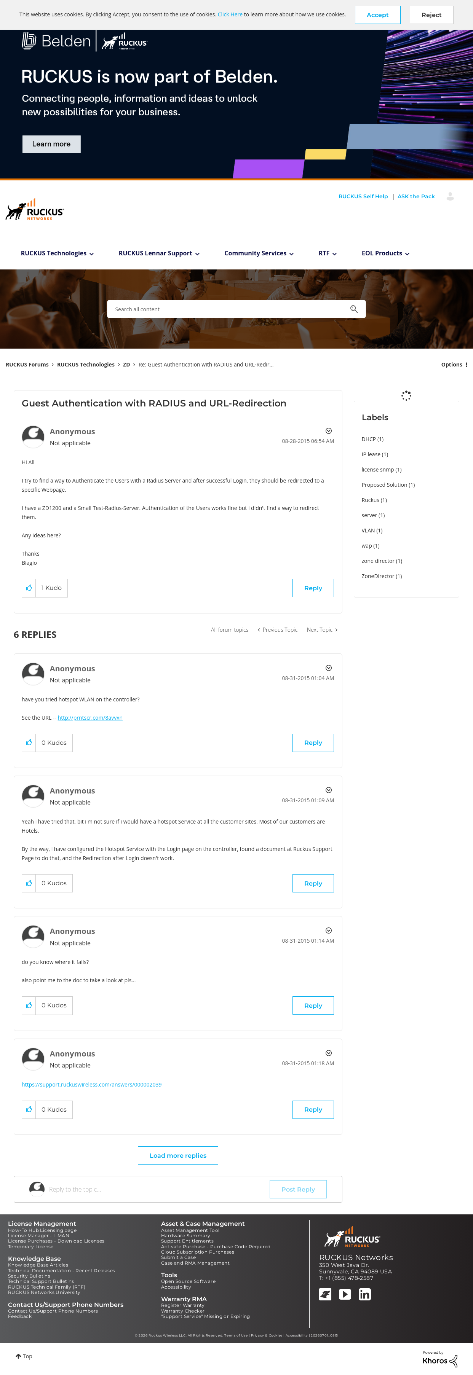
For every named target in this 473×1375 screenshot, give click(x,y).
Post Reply (298, 1189)
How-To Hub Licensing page (42, 1230)
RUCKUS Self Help (363, 196)
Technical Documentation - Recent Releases (61, 1270)
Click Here (230, 14)
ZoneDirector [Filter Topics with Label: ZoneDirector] (378, 576)
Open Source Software (188, 1281)
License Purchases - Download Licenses (56, 1241)
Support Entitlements (187, 1241)
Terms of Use (236, 1335)
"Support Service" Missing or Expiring (205, 1316)
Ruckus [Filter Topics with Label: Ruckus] (371, 499)
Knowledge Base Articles (38, 1265)
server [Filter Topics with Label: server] (369, 515)
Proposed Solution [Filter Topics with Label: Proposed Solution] (384, 484)
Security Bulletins (29, 1276)
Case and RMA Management (195, 1263)
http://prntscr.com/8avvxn (90, 717)
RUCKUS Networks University (44, 1292)
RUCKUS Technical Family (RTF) (47, 1287)
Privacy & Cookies (267, 1335)
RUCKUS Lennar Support (155, 253)
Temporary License (31, 1246)
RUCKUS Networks (356, 1257)
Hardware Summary (185, 1235)
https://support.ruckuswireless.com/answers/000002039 (92, 1084)
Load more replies (178, 1155)
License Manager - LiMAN (38, 1235)
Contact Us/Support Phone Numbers (53, 1311)
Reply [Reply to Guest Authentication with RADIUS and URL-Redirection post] (313, 588)
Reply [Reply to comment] (313, 742)
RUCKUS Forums (27, 364)
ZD (126, 364)
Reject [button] (432, 15)
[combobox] (236, 309)
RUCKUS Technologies (54, 253)
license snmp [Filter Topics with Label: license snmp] (378, 469)
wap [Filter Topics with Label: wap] (367, 545)
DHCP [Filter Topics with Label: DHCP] (369, 439)
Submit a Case (178, 1257)
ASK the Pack (416, 196)
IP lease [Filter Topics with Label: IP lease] (371, 454)
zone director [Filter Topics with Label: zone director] (378, 560)
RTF (324, 253)
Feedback (20, 1316)
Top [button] (27, 1356)
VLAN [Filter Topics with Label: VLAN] (368, 530)
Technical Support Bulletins (41, 1281)
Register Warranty (183, 1305)
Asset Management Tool (190, 1230)
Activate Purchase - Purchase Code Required (216, 1246)
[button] (378, 15)
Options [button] (451, 364)
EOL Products (382, 253)
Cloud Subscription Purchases (197, 1252)
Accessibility (176, 1287)
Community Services (255, 253)
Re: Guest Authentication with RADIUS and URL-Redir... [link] (206, 364)
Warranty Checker (183, 1311)
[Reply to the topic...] (159, 1189)
